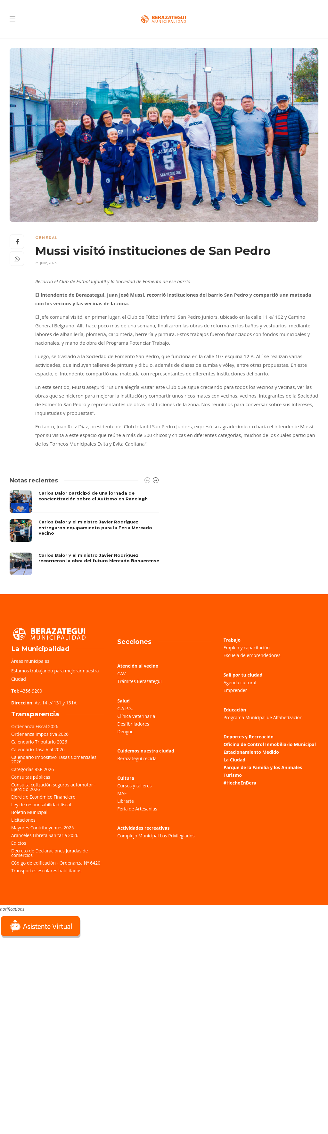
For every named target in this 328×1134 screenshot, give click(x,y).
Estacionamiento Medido (251, 752)
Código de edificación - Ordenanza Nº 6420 (55, 863)
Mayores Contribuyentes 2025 (42, 828)
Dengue (125, 731)
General (46, 237)
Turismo (233, 775)
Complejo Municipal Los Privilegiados (155, 836)
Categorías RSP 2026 (32, 769)
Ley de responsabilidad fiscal (41, 804)
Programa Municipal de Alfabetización (263, 717)
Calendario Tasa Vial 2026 (38, 749)
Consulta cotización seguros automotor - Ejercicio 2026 (53, 787)
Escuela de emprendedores (252, 655)
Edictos (18, 843)
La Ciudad (235, 760)
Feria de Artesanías (137, 809)
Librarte (125, 801)
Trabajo (232, 640)
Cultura (125, 778)
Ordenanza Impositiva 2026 (40, 734)
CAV (121, 673)
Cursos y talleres (134, 786)
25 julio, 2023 (45, 263)
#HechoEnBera (240, 783)
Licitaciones (23, 820)
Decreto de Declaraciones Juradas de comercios (49, 853)
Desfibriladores (133, 724)
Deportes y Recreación (249, 737)
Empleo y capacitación (247, 648)
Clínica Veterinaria (136, 716)
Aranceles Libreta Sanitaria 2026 (44, 835)
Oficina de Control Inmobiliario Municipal (270, 744)
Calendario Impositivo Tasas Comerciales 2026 (53, 759)
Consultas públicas (30, 777)
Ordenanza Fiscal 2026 (34, 726)
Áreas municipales (30, 661)
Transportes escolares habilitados (46, 870)
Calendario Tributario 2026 (39, 742)
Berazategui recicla (137, 758)
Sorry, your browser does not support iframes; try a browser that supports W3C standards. (48, 985)
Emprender (235, 690)
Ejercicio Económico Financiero (43, 797)
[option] (84, 532)
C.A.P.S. (125, 708)
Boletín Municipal (29, 812)
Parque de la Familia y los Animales (263, 767)
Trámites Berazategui (139, 681)
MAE (122, 793)
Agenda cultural (240, 682)
